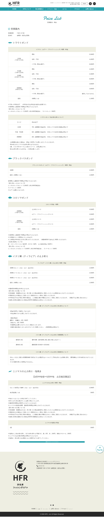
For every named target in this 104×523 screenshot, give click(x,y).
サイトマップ (76, 515)
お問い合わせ (58, 515)
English (84, 3)
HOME (14, 9)
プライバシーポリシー (45, 515)
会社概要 (33, 515)
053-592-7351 (44, 471)
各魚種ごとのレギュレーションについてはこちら (52, 445)
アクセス (67, 515)
